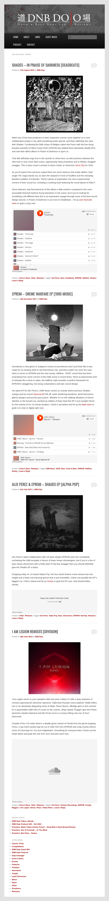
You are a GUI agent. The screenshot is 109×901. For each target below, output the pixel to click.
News (14, 882)
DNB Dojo (41, 70)
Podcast (17, 44)
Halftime (85, 278)
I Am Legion (24, 808)
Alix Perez (55, 278)
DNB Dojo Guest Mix (21, 849)
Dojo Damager (18, 855)
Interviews (16, 870)
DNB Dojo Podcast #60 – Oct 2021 (27, 824)
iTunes (50, 581)
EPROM (78, 278)
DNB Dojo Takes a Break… (23, 821)
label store (87, 404)
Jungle (15, 873)
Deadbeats (70, 278)
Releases (40, 278)
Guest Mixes (51, 37)
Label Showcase (19, 876)
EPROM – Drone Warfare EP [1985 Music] (42, 294)
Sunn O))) (80, 165)
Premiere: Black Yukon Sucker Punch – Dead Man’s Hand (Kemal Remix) (43, 827)
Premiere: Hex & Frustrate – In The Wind (29, 830)
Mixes (14, 879)
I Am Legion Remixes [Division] (35, 631)
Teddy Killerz (47, 808)
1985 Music (50, 469)
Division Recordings (68, 805)
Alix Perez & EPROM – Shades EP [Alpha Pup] (45, 484)
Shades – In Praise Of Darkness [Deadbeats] (45, 65)
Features (16, 864)
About (27, 37)
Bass (62, 278)
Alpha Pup (53, 616)
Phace (38, 808)
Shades (93, 278)
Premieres (16, 888)
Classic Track (18, 843)
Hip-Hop (84, 616)
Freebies (15, 867)
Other (33, 278)
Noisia (32, 808)
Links (37, 37)
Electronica (68, 616)
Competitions (18, 846)
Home (15, 37)
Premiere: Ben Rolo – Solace (24, 833)
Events (15, 861)
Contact (31, 44)
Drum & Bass (24, 278)
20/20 (58, 469)
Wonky (14, 471)
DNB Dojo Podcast (20, 852)
